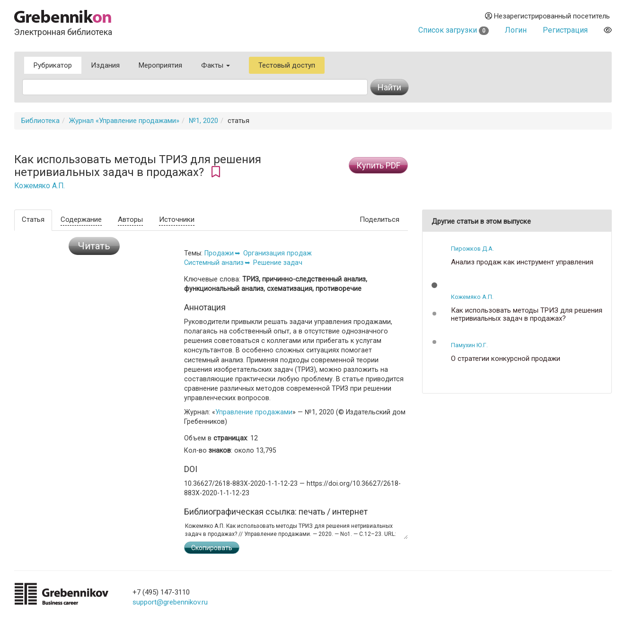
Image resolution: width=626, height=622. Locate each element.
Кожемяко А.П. (39, 186)
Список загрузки (453, 30)
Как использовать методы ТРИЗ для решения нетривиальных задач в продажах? (526, 314)
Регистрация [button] (565, 30)
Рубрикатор (53, 65)
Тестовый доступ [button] (286, 65)
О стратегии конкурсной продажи (505, 359)
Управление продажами (253, 412)
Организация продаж (277, 253)
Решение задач (277, 262)
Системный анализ (214, 262)
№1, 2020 (203, 120)
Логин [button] (516, 30)
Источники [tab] (176, 219)
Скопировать (211, 548)
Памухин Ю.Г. (469, 345)
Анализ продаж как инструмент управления (522, 262)
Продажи (219, 253)
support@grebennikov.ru (170, 602)
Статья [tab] (33, 219)
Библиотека (40, 120)
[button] (434, 285)
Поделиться (379, 219)
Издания (105, 65)
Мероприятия (160, 65)
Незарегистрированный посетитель (547, 16)
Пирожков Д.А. (472, 248)
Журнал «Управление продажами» (124, 120)
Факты (215, 65)
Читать (94, 246)
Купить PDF (378, 165)
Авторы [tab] (130, 219)
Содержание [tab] (81, 219)
